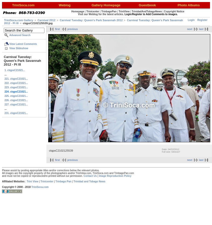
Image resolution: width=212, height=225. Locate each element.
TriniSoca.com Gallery (18, 20)
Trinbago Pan (63, 181)
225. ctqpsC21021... (16, 96)
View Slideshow (18, 48)
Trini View (33, 181)
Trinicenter (46, 181)
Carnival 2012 (47, 20)
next (189, 29)
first (57, 29)
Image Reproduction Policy (115, 176)
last (201, 29)
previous (72, 29)
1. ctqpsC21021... (15, 70)
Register (202, 20)
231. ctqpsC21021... (16, 113)
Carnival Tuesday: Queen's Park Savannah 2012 (91, 20)
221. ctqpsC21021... (16, 78)
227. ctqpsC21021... (16, 104)
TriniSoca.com (39, 187)
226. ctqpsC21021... (16, 100)
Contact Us (90, 176)
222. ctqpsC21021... (16, 83)
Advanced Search (20, 35)
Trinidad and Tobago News (89, 181)
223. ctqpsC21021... (16, 87)
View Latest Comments (23, 44)
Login (191, 20)
